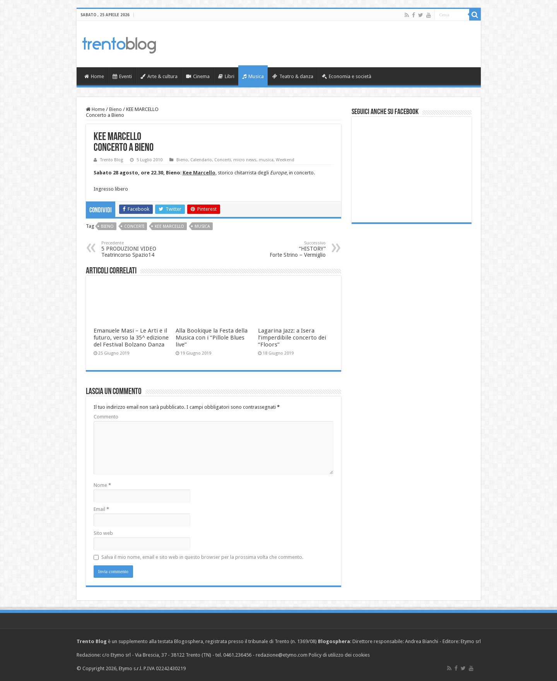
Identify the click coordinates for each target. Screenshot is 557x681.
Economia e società (346, 76)
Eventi (122, 76)
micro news (244, 159)
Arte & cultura (159, 76)
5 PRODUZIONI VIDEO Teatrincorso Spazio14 (141, 249)
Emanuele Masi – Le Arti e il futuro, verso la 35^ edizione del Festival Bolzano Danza (131, 337)
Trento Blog (111, 159)
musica (266, 159)
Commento (106, 417)
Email (101, 509)
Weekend (285, 159)
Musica (253, 76)
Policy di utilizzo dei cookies (339, 655)
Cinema (198, 76)
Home (94, 76)
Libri (226, 76)
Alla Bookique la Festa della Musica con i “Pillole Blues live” (212, 337)
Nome (102, 485)
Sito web (103, 533)
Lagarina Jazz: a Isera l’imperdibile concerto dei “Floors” (292, 337)
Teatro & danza (292, 76)
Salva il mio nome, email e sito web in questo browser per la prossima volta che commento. (202, 557)
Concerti (222, 159)
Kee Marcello (169, 226)
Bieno (115, 109)
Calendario (201, 159)
